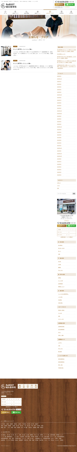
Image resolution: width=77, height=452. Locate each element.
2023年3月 (59, 124)
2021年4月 (59, 142)
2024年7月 (59, 100)
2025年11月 (59, 78)
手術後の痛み (60, 367)
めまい (59, 332)
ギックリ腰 (60, 280)
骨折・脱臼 (60, 364)
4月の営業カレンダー (61, 54)
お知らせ (59, 182)
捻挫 (59, 316)
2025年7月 (59, 81)
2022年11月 (59, 126)
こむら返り (60, 297)
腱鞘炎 (59, 267)
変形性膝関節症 (61, 359)
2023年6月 (59, 116)
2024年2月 (59, 108)
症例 (58, 188)
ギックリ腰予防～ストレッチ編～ (22, 63)
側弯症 (59, 277)
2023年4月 (59, 121)
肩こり (59, 251)
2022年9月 (59, 129)
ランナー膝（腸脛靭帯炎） (63, 294)
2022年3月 (59, 134)
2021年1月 (59, 145)
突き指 (59, 261)
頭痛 (59, 254)
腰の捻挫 (60, 351)
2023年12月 (59, 110)
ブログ (15, 46)
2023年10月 (59, 113)
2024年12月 (59, 94)
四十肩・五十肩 (61, 248)
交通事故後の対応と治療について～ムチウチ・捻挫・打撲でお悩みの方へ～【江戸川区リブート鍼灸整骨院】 (66, 67)
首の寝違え (60, 245)
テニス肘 (60, 313)
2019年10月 (59, 156)
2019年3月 (59, 172)
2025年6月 (59, 84)
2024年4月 (59, 105)
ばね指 (59, 264)
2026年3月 (59, 76)
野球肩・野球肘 (61, 310)
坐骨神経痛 (60, 283)
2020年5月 (59, 150)
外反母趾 (60, 299)
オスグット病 (60, 319)
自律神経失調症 (61, 326)
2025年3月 (59, 92)
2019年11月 (59, 153)
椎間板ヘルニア (61, 286)
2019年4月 (59, 169)
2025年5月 (59, 86)
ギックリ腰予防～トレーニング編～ (22, 49)
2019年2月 (59, 174)
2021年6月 (59, 140)
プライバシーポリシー (5, 445)
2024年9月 (59, 97)
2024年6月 (59, 102)
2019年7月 (59, 161)
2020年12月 (59, 148)
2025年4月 (59, 89)
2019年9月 (59, 158)
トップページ (34, 39)
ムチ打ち (60, 342)
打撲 (59, 345)
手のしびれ (60, 270)
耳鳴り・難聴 (60, 335)
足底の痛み (60, 302)
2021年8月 (59, 137)
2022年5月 (59, 132)
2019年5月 (59, 166)
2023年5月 (59, 118)
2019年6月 (59, 164)
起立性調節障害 (61, 329)
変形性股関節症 (61, 361)
